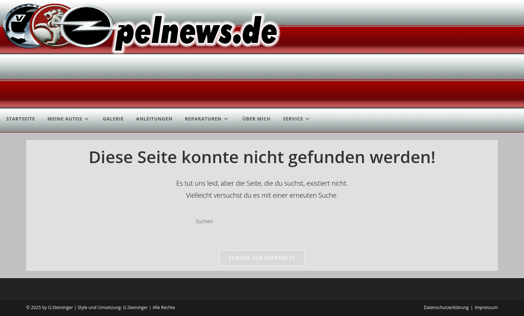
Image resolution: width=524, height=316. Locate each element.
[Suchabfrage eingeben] (262, 221)
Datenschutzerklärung (446, 307)
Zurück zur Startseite (262, 257)
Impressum (486, 307)
